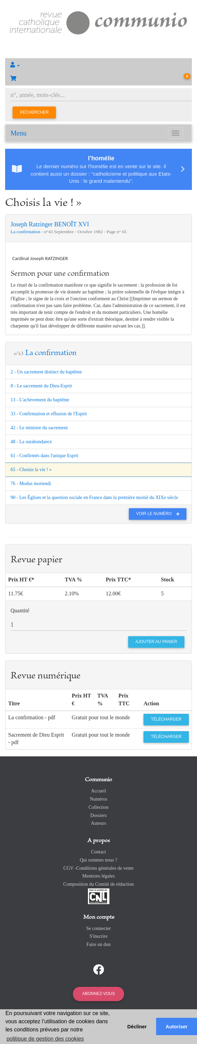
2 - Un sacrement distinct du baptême (46, 371)
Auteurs (98, 823)
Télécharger (166, 719)
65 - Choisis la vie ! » (31, 469)
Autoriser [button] (176, 1026)
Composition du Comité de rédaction (98, 884)
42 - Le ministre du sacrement (39, 427)
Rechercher (34, 112)
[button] (98, 65)
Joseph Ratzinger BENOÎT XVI (50, 224)
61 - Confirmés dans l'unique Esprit (44, 455)
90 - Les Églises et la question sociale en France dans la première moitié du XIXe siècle (94, 497)
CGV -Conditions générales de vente (98, 868)
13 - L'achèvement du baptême (40, 399)
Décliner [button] (137, 1026)
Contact (98, 851)
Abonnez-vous (98, 993)
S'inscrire (98, 936)
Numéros (98, 799)
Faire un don (99, 944)
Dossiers (98, 815)
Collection (98, 807)
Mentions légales (98, 876)
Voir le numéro (159, 513)
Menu (19, 133)
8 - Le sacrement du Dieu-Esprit (41, 385)
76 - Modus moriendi (31, 483)
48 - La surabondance (31, 441)
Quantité (20, 610)
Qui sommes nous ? (98, 860)
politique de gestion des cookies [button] (45, 1039)
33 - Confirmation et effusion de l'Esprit (49, 413)
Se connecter (98, 928)
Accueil (98, 790)
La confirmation (26, 231)
